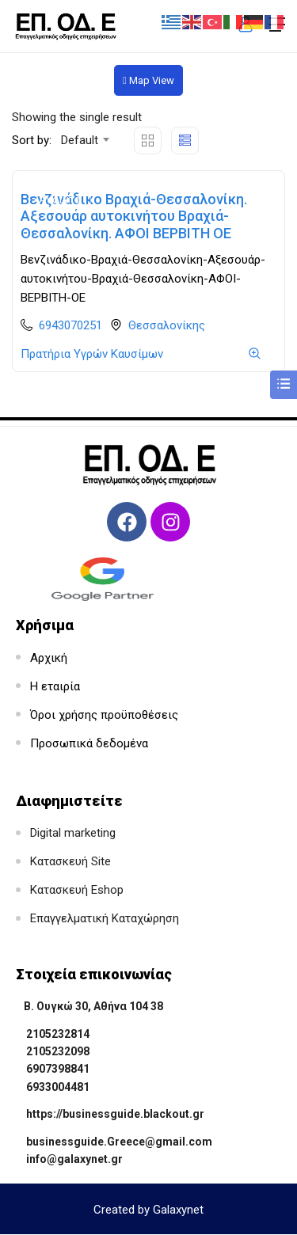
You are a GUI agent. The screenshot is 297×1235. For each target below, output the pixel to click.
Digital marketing (73, 833)
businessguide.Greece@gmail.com (119, 1141)
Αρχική (48, 658)
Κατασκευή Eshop (77, 890)
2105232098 (57, 1051)
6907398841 (57, 1068)
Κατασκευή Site (70, 861)
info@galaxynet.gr (74, 1159)
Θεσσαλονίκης (166, 325)
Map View (148, 80)
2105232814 (57, 1034)
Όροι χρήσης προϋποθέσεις (104, 715)
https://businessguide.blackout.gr (115, 1114)
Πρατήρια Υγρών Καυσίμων (92, 354)
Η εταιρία (55, 686)
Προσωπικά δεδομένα (89, 743)
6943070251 (70, 325)
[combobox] (84, 140)
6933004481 (57, 1087)
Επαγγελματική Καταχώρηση (104, 918)
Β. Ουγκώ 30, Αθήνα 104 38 (93, 1006)
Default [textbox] (79, 140)
